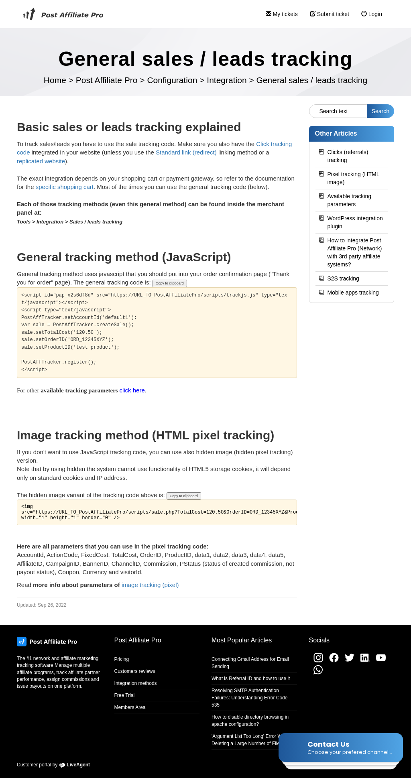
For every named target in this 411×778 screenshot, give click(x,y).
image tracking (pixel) (150, 584)
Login (368, 17)
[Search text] (338, 111)
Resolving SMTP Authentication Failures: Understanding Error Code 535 (249, 698)
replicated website (41, 161)
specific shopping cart (65, 186)
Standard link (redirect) (186, 152)
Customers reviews (134, 671)
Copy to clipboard (170, 283)
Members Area (130, 707)
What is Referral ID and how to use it (251, 678)
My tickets (279, 17)
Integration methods (135, 683)
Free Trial (124, 695)
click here (131, 390)
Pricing (121, 659)
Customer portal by (53, 765)
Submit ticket (326, 17)
